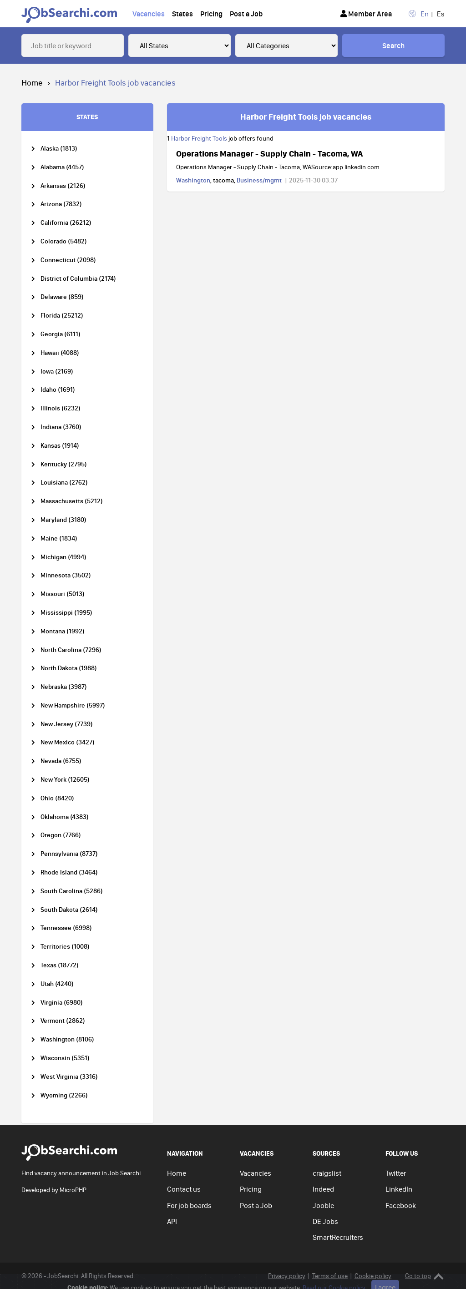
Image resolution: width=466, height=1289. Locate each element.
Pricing (211, 13)
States (182, 13)
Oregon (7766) (61, 835)
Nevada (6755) (61, 761)
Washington (193, 180)
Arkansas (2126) (63, 186)
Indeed (323, 1188)
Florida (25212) (62, 315)
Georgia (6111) (61, 334)
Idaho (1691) (58, 390)
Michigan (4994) (63, 557)
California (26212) (66, 223)
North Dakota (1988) (69, 668)
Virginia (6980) (62, 1002)
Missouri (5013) (63, 594)
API (172, 1221)
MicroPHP (73, 1190)
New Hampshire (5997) (73, 705)
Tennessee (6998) (66, 928)
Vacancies (148, 13)
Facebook (400, 1205)
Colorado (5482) (64, 241)
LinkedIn (398, 1188)
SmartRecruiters (338, 1237)
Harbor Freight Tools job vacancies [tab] (305, 116)
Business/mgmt (259, 180)
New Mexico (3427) (68, 742)
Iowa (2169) (57, 371)
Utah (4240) (57, 984)
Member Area (366, 13)
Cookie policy (373, 1276)
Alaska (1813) (59, 148)
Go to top (424, 1276)
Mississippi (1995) (66, 613)
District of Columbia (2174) (78, 279)
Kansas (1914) (60, 446)
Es (441, 13)
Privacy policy (286, 1276)
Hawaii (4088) (60, 353)
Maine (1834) (59, 538)
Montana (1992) (63, 631)
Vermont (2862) (63, 1021)
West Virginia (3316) (69, 1077)
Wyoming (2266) (64, 1095)
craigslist (327, 1173)
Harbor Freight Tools (199, 138)
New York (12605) (65, 780)
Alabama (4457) (62, 167)
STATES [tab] (87, 116)
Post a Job (246, 13)
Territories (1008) (65, 946)
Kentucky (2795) (64, 464)
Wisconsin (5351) (65, 1058)
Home (32, 82)
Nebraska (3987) (64, 687)
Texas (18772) (60, 965)
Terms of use (330, 1276)
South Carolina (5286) (72, 891)
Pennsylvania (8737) (69, 854)
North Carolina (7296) (71, 650)
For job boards (189, 1205)
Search (393, 45)
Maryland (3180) (63, 520)
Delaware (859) (62, 297)
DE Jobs (325, 1221)
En (424, 13)
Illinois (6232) (61, 408)
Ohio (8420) (57, 798)
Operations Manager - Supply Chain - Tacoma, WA (269, 153)
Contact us (184, 1188)
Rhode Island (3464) (69, 872)
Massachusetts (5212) (72, 501)
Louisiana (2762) (64, 482)
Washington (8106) (67, 1039)
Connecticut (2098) (68, 260)
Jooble (323, 1205)
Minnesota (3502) (66, 575)
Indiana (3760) (61, 427)
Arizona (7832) (61, 204)
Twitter (395, 1173)
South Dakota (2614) (69, 910)
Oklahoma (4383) (65, 817)
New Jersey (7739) (67, 724)
